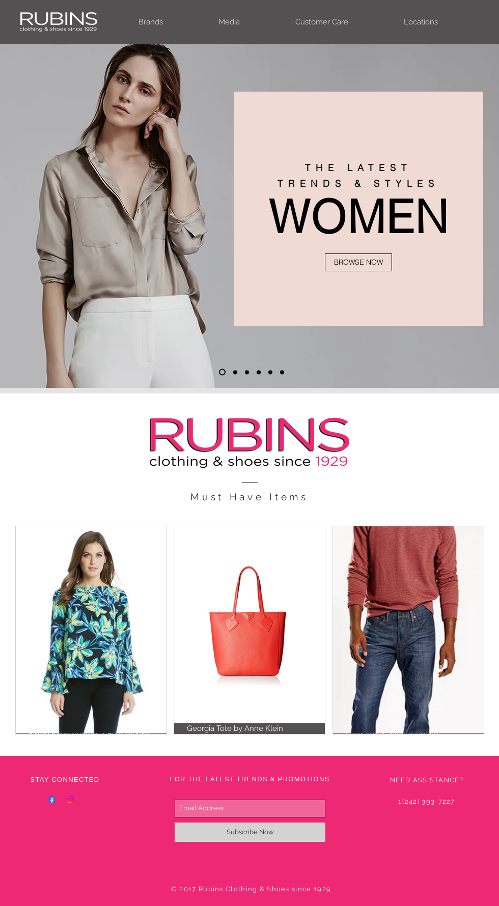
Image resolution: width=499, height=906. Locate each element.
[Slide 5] (270, 372)
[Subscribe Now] (250, 832)
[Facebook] (52, 799)
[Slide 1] (222, 372)
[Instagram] (70, 799)
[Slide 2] (235, 372)
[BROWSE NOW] (358, 262)
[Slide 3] (247, 372)
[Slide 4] (259, 372)
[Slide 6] (282, 372)
